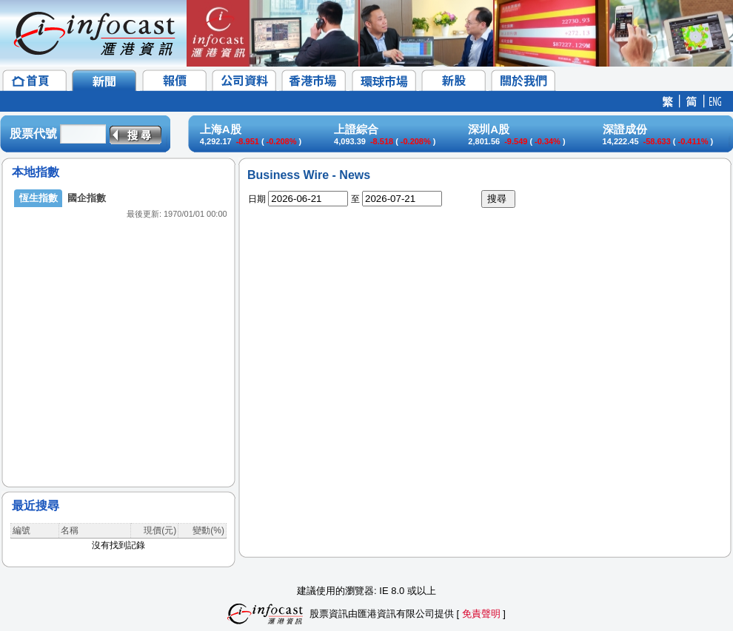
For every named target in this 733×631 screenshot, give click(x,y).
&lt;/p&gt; (118, 325)
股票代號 (33, 133)
